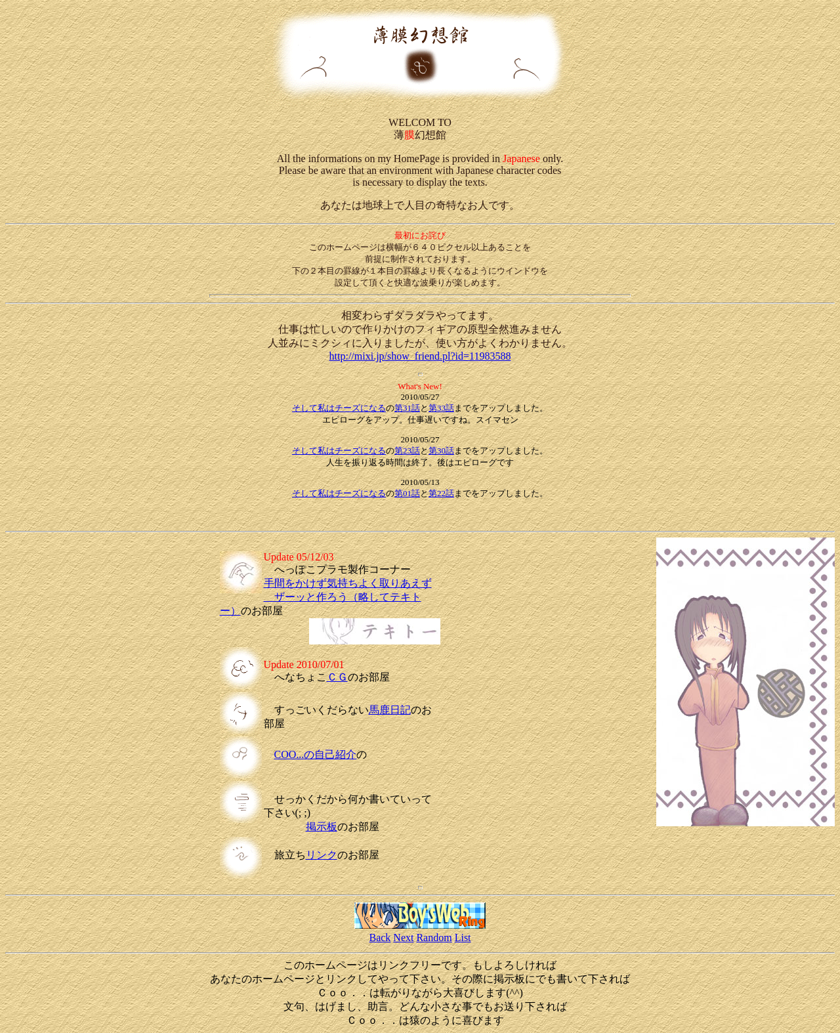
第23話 (407, 450)
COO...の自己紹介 (315, 754)
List (463, 937)
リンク (321, 854)
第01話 (407, 493)
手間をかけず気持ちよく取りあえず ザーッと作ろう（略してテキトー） (326, 597)
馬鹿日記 (390, 709)
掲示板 (321, 826)
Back (379, 937)
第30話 (441, 450)
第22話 (441, 493)
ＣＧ (337, 677)
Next (403, 937)
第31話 (407, 408)
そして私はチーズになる (339, 408)
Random (434, 937)
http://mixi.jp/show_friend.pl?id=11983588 (420, 356)
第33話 (441, 408)
